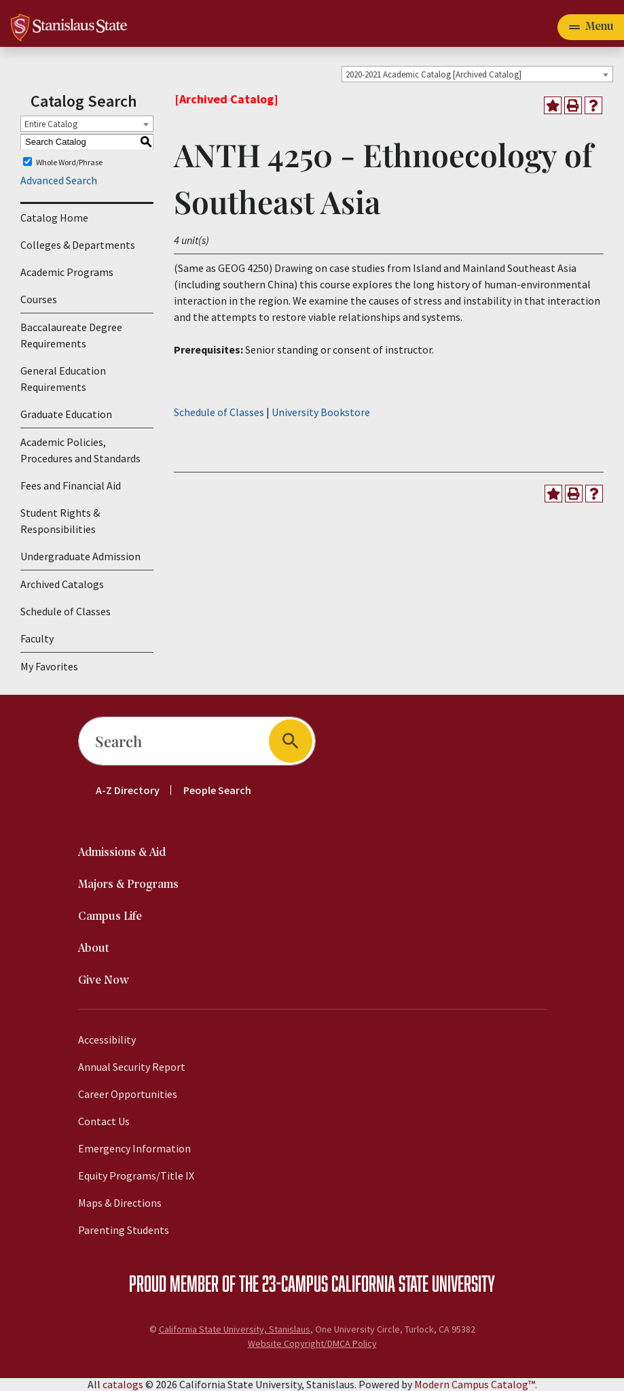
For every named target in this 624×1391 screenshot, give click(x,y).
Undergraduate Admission (80, 556)
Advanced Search (58, 180)
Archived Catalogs (62, 584)
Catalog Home (54, 217)
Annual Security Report (131, 1067)
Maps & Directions (120, 1202)
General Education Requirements (63, 379)
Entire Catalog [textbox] (50, 124)
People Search (217, 790)
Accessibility (107, 1039)
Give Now (103, 980)
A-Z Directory (128, 790)
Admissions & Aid (122, 852)
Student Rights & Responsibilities (60, 521)
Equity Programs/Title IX (136, 1175)
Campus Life (110, 916)
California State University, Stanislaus (234, 1329)
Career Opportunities (127, 1094)
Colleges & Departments (77, 245)
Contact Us (104, 1121)
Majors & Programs (128, 884)
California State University (413, 1283)
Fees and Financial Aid (70, 485)
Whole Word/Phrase (69, 161)
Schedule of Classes (65, 611)
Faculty (37, 638)
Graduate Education (66, 414)
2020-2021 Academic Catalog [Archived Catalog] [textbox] (433, 74)
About (93, 948)
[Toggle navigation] (590, 27)
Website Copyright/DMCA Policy (312, 1343)
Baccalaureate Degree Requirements (71, 335)
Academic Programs (66, 272)
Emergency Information (134, 1148)
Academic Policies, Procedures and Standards (80, 450)
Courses (38, 299)
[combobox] (477, 74)
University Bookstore (321, 412)
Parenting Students (123, 1230)
